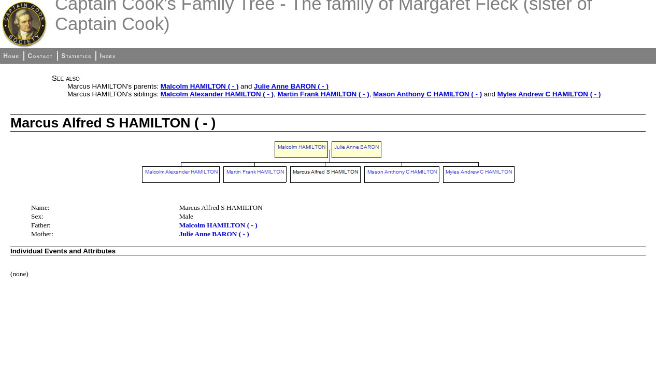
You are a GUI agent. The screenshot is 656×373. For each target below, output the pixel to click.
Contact (39, 56)
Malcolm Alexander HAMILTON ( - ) (217, 94)
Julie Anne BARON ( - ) (291, 86)
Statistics (76, 56)
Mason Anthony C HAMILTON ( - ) (427, 94)
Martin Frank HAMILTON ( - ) (323, 94)
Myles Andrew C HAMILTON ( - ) (549, 94)
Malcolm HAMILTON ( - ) (200, 86)
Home (11, 56)
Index (108, 56)
